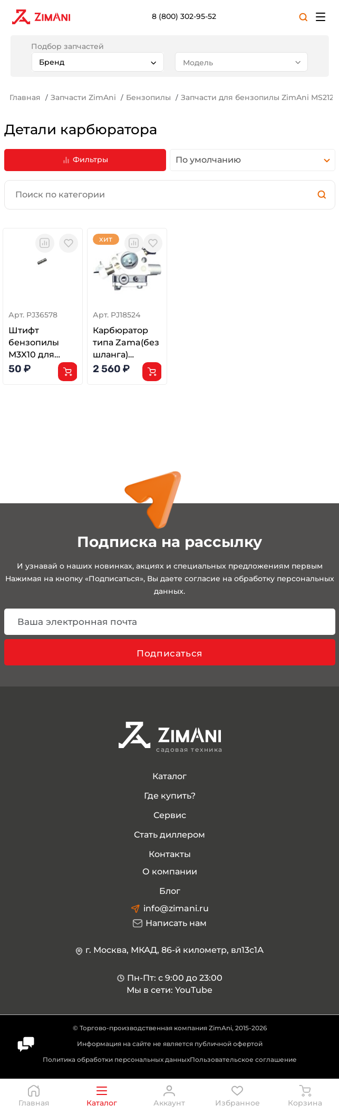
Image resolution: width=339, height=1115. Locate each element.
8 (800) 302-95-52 (184, 16)
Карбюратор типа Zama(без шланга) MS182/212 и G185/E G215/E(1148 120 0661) (126, 343)
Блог (169, 891)
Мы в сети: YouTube (169, 990)
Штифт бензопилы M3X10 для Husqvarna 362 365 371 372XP (40, 343)
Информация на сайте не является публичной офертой (170, 1044)
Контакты (170, 854)
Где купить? (170, 796)
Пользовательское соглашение (243, 1059)
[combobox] (97, 62)
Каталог (169, 776)
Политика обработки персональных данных (116, 1059)
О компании (169, 872)
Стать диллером (169, 835)
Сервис (169, 815)
